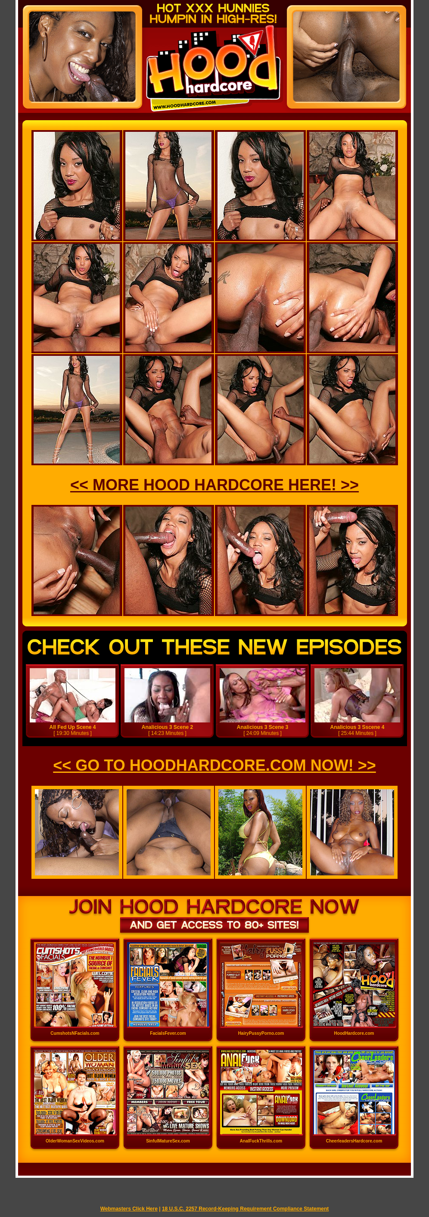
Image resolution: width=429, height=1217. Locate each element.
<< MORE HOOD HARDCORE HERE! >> (214, 485)
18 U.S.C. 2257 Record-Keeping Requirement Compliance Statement (245, 1209)
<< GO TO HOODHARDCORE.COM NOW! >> (214, 765)
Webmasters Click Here (129, 1209)
